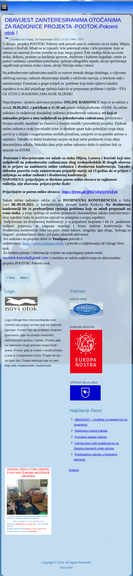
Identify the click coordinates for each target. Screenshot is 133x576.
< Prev (10, 277)
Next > (24, 277)
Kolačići (74, 470)
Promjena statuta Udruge (91, 437)
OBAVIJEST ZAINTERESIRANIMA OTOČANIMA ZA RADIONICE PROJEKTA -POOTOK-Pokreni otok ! (63, 26)
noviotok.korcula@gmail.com (25, 258)
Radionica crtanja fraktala (91, 430)
